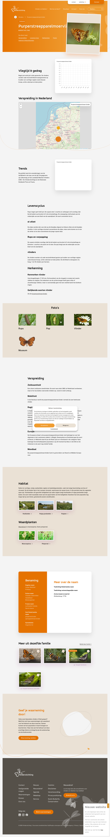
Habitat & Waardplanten (26, 40)
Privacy (76, 825)
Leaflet (80, 144)
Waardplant (22, 522)
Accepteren (44, 425)
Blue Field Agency (68, 825)
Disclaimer (83, 825)
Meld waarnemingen (43, 812)
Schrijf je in (70, 795)
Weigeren (66, 425)
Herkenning (46, 38)
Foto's (55, 38)
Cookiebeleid (54, 429)
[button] (21, 100)
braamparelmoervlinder (39, 289)
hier (102, 830)
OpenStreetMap (85, 144)
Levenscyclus (34, 38)
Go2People (51, 825)
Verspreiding (22, 38)
